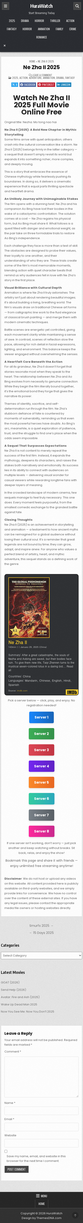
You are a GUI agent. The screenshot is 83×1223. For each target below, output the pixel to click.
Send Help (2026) (13, 990)
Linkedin (63, 84)
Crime (72, 29)
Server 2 (41, 733)
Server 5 (41, 782)
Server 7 (41, 815)
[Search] (77, 6)
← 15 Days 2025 (41, 933)
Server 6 (41, 798)
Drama (25, 20)
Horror (39, 20)
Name (9, 1103)
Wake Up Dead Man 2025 (19, 1004)
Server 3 (41, 750)
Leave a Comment (42, 75)
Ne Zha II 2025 (41, 67)
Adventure (35, 78)
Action (70, 20)
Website (10, 1135)
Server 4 (41, 766)
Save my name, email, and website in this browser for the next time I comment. (36, 1158)
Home (32, 61)
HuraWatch (41, 6)
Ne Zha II (17, 642)
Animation (44, 29)
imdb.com (22, 690)
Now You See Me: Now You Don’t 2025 (27, 1011)
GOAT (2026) (10, 982)
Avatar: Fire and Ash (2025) (20, 997)
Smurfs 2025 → (41, 925)
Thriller (55, 20)
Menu (44, 1196)
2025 (12, 20)
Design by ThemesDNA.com (42, 1218)
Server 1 (41, 717)
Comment (12, 1051)
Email (9, 1119)
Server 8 (41, 831)
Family (59, 29)
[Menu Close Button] (41, 45)
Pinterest (46, 84)
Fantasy (12, 29)
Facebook (27, 84)
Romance (41, 37)
